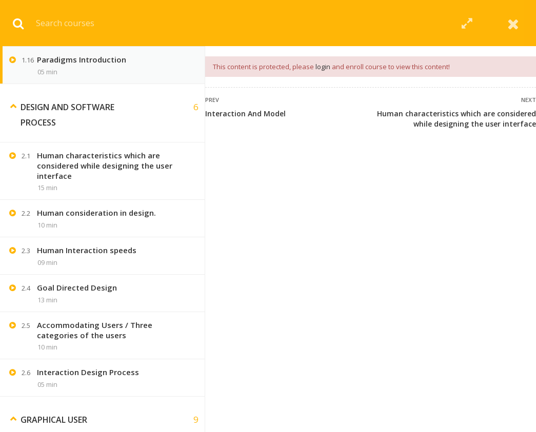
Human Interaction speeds (86, 250)
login (322, 66)
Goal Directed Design (77, 287)
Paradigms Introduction (81, 59)
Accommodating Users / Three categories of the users (94, 330)
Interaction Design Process (88, 372)
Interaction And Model (245, 113)
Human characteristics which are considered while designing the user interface (456, 119)
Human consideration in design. (96, 213)
